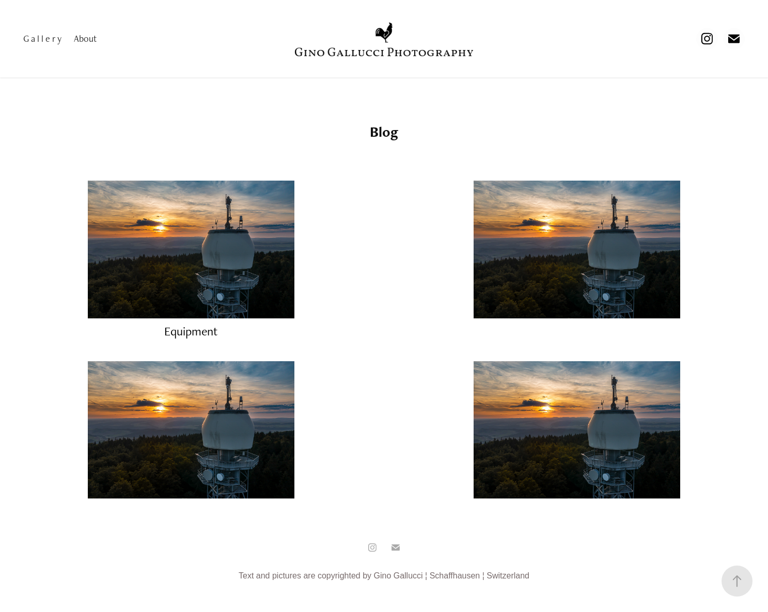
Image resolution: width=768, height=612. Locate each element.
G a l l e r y (42, 38)
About (85, 38)
